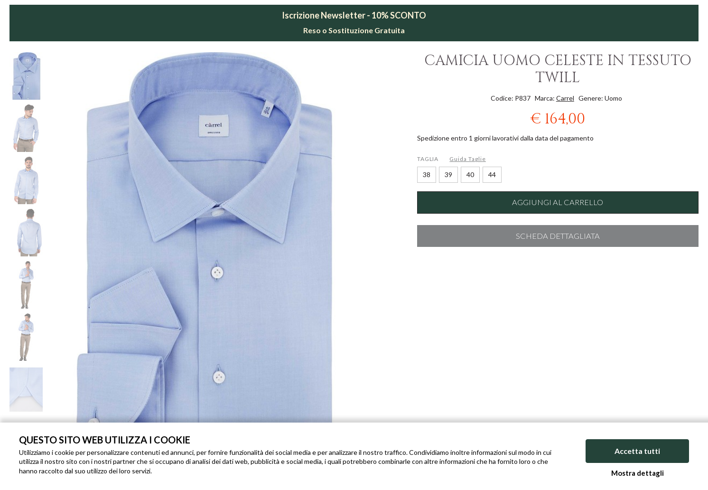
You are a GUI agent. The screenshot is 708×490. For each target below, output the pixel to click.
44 (492, 174)
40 (470, 174)
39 (448, 174)
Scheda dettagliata (558, 236)
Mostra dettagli (637, 473)
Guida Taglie (467, 158)
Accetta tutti (637, 450)
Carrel (565, 98)
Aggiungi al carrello (557, 202)
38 (426, 174)
